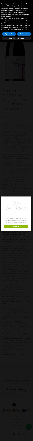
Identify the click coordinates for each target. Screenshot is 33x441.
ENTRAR (16, 226)
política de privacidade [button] (16, 8)
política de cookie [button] (6, 16)
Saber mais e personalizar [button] (16, 38)
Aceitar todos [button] (24, 34)
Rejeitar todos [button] (9, 34)
